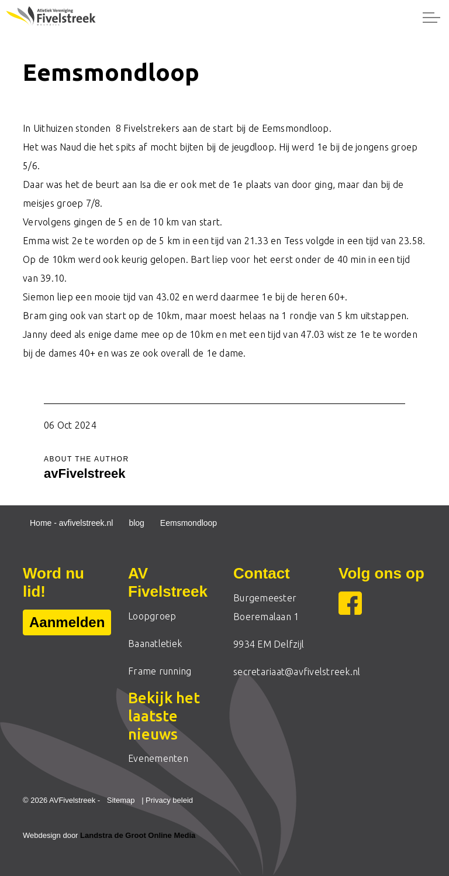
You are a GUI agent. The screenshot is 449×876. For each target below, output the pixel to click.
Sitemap (121, 800)
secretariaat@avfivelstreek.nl (296, 671)
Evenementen (158, 758)
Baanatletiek (155, 643)
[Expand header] (431, 17)
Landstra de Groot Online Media (137, 835)
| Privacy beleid (167, 800)
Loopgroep (152, 616)
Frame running (159, 671)
